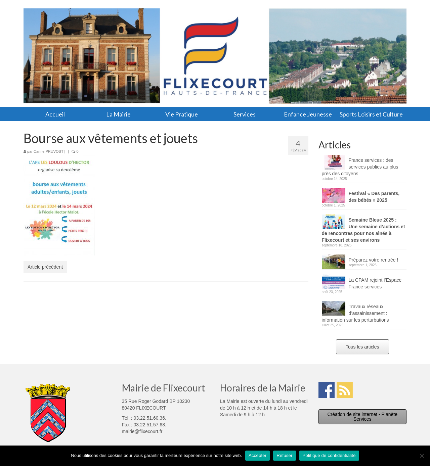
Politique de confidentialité (329, 455)
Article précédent (45, 267)
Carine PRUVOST (48, 151)
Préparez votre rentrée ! (373, 260)
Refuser (284, 455)
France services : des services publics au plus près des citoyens (360, 166)
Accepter (257, 455)
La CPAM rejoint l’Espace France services (375, 283)
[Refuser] (421, 455)
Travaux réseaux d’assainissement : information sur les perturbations (355, 313)
